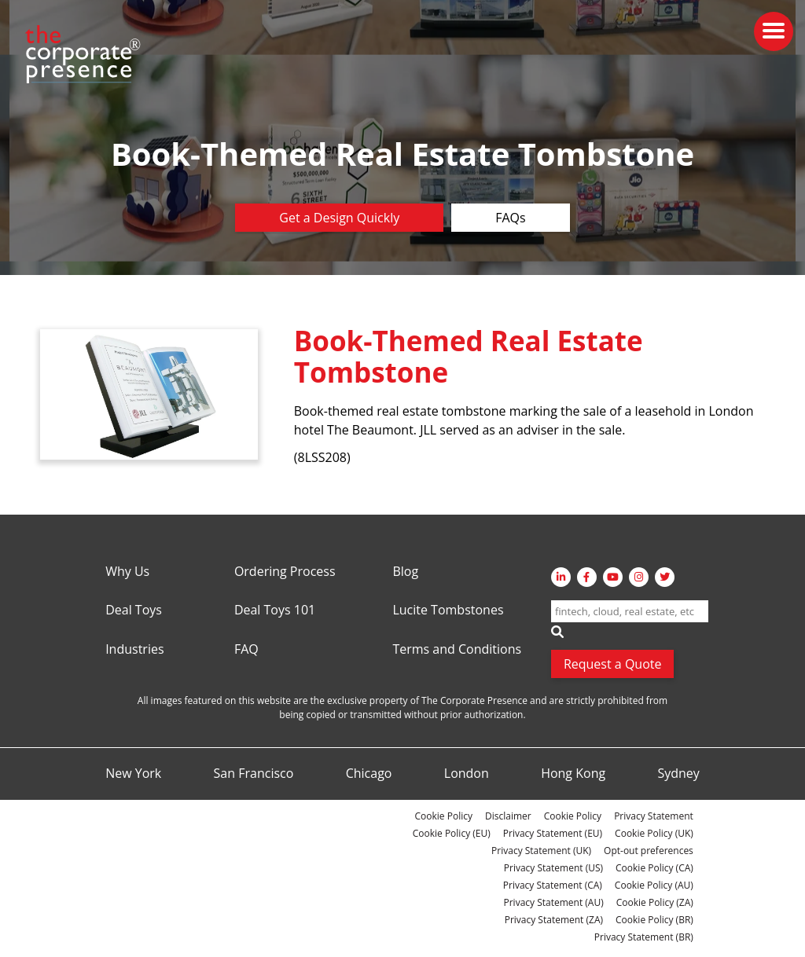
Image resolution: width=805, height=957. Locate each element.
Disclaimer (508, 816)
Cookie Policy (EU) (452, 833)
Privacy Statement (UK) (541, 850)
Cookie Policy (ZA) (654, 902)
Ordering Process (285, 572)
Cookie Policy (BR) (654, 919)
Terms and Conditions (456, 650)
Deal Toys (133, 610)
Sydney (678, 774)
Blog (405, 572)
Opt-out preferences (648, 850)
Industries (134, 650)
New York (133, 774)
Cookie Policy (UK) (654, 833)
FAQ (246, 650)
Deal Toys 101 (274, 610)
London (466, 774)
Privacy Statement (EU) (552, 833)
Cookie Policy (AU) (654, 885)
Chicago (369, 774)
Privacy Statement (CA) (552, 885)
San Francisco (254, 774)
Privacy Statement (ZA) (554, 919)
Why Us (127, 572)
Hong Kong (573, 774)
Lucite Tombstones (447, 610)
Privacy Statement (653, 816)
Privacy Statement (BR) (643, 937)
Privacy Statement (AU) (554, 902)
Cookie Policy (443, 816)
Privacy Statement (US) (553, 867)
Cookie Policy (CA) (654, 867)
